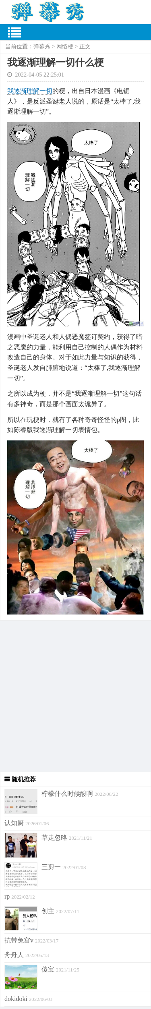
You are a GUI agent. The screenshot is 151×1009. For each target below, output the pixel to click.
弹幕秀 (41, 47)
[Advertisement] (75, 696)
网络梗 (64, 47)
